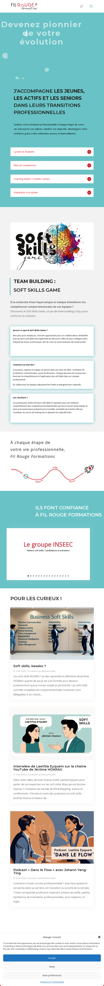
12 (57, 575)
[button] (99, 937)
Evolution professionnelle (42, 671)
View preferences (52, 975)
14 (62, 575)
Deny (52, 966)
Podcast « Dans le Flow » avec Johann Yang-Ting (50, 871)
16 (68, 575)
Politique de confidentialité (52, 982)
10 (52, 575)
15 (65, 575)
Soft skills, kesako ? (29, 666)
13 (60, 575)
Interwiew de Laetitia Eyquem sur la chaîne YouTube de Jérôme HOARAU (49, 767)
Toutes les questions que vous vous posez (52, 915)
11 (54, 575)
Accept (52, 957)
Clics (48, 559)
